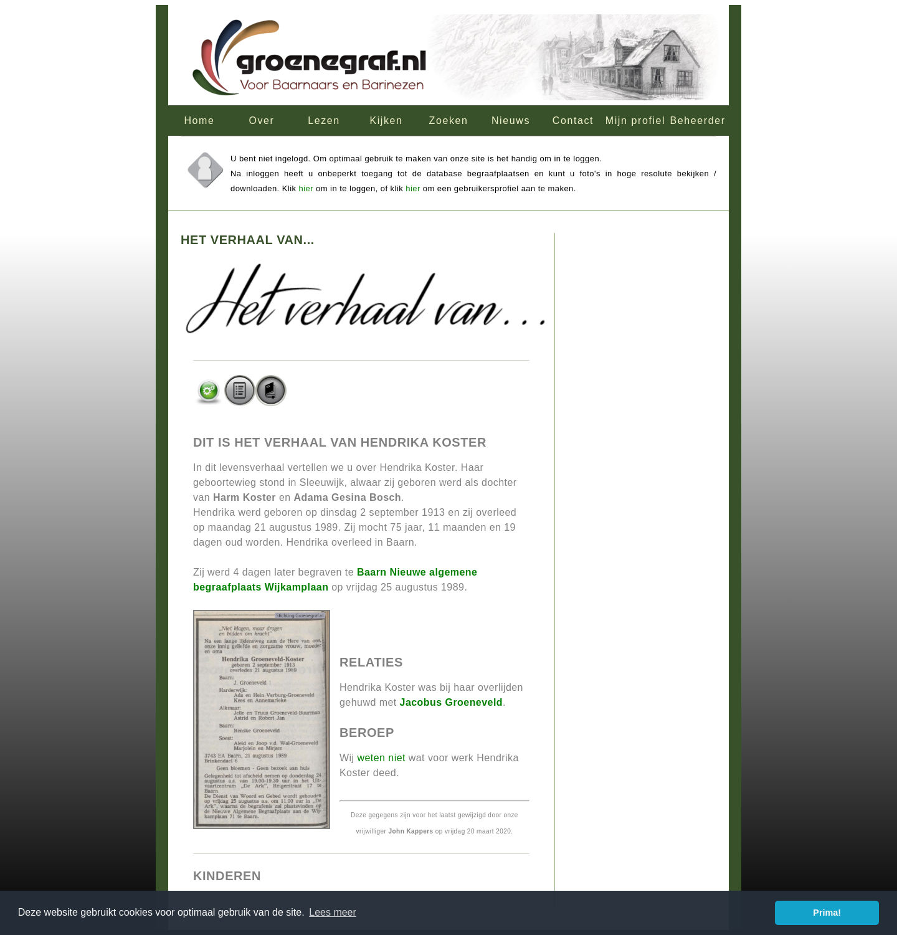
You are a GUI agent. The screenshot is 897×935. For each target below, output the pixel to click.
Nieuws (510, 120)
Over (261, 120)
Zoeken (448, 120)
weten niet (381, 757)
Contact (573, 120)
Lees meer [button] (332, 912)
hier (306, 188)
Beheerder (697, 120)
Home (199, 120)
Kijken (385, 120)
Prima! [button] (827, 913)
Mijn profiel (635, 120)
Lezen (324, 120)
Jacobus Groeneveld (451, 702)
